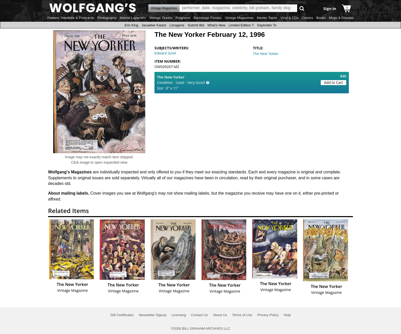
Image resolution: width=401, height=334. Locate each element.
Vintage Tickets (160, 18)
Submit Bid (196, 25)
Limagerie (177, 25)
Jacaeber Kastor (153, 25)
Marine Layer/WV (133, 18)
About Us (220, 315)
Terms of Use (242, 315)
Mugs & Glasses (341, 18)
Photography (107, 18)
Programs (182, 18)
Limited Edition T (241, 25)
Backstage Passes (208, 18)
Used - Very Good (190, 82)
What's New (216, 25)
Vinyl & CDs (289, 18)
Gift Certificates (121, 315)
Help (287, 315)
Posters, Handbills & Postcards (70, 18)
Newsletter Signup (152, 315)
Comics (307, 18)
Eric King (131, 25)
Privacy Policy (268, 315)
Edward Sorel (165, 53)
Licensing (179, 315)
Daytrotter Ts (266, 25)
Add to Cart (333, 82)
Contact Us (199, 315)
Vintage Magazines (239, 18)
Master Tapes (267, 18)
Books (321, 18)
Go (302, 8)
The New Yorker (266, 54)
